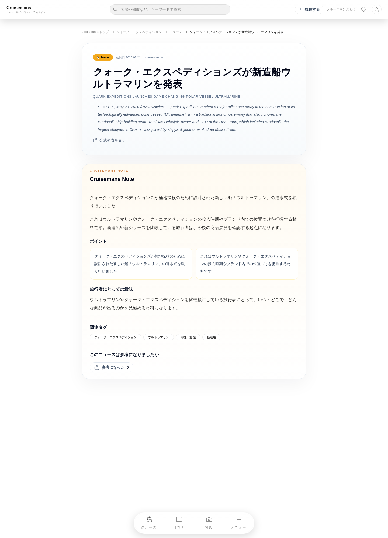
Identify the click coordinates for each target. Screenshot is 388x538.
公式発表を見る (109, 140)
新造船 (211, 337)
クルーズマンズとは (341, 9)
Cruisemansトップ (95, 32)
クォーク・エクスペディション (139, 32)
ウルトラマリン (158, 337)
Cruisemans (18, 7)
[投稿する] (309, 9)
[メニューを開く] (239, 523)
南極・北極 (188, 337)
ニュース (175, 32)
